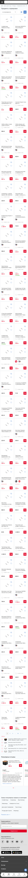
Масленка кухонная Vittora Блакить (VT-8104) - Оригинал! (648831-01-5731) (6, 431)
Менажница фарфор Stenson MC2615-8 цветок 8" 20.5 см (20, 241)
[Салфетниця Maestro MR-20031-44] (7, 519)
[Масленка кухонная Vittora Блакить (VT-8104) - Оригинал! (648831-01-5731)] (7, 424)
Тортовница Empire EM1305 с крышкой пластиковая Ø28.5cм (6, 289)
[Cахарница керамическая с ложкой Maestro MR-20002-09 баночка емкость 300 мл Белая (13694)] (21, 351)
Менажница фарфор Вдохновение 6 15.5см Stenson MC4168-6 (21, 267)
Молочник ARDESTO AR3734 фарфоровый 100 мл (20, 77)
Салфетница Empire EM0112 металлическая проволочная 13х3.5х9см (20, 718)
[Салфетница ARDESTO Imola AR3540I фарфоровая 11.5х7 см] (21, 45)
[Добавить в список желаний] (11, 20)
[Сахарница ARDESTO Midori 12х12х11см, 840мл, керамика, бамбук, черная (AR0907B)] (21, 471)
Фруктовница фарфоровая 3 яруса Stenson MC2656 (20, 314)
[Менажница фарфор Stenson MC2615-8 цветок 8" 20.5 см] (21, 235)
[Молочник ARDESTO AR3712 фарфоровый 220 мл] (7, 45)
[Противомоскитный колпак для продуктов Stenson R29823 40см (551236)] (7, 471)
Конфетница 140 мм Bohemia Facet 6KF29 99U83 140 (20, 289)
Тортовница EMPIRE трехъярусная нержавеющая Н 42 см (20, 592)
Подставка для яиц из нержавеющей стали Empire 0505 (6, 102)
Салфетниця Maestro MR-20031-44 (6, 525)
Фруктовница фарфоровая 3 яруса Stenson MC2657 (6, 267)
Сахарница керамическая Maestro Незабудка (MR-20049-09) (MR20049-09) (7, 642)
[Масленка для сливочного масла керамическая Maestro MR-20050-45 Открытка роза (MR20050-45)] (7, 661)
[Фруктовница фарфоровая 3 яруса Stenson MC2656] (21, 307)
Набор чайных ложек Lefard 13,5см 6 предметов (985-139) (6, 125)
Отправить (5, 2)
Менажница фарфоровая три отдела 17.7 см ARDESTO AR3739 (6, 456)
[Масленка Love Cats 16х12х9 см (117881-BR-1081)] (7, 585)
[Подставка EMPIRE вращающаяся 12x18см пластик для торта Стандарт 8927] (21, 402)
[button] (21, 12)
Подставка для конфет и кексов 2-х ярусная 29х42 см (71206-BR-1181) (20, 525)
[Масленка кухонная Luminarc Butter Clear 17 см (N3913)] (7, 165)
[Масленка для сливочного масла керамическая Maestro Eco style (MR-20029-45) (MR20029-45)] (21, 140)
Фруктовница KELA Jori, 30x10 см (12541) (17, 748)
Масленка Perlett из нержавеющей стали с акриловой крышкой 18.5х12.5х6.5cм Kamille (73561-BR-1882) (7, 617)
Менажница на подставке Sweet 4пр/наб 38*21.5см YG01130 (20, 693)
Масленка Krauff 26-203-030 (14, 742)
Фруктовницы (21, 800)
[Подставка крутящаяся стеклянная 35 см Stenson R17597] (7, 711)
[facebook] (2, 841)
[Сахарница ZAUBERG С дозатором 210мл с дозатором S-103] (21, 377)
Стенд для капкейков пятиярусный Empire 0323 (6, 314)
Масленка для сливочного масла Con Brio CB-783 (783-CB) (6, 241)
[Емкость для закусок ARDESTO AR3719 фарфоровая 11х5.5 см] (7, 71)
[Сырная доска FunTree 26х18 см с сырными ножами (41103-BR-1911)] (21, 541)
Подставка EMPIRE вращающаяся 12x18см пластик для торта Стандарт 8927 (20, 409)
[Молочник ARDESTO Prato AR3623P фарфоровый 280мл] (21, 20)
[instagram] (7, 841)
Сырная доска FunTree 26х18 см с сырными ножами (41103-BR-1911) (20, 547)
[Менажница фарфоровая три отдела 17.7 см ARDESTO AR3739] (7, 449)
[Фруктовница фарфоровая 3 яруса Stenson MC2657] (7, 260)
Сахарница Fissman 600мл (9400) (20, 667)
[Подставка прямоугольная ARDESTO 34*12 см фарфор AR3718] (21, 449)
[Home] (2, 6)
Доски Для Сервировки (7, 807)
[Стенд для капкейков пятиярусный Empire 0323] (7, 307)
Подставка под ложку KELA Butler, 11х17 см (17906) (17, 745)
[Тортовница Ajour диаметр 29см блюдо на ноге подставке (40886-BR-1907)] (7, 541)
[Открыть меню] (2, 2)
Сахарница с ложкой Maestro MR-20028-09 (6, 194)
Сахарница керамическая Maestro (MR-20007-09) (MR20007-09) (21, 642)
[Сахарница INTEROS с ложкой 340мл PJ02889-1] (7, 402)
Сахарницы (13, 800)
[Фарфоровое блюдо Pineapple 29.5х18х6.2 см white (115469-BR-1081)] (21, 497)
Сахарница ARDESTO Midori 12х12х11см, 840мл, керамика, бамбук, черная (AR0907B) (20, 478)
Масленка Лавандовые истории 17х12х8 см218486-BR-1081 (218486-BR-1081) (6, 503)
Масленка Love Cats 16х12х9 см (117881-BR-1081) (6, 592)
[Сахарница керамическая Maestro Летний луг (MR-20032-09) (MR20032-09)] (21, 610)
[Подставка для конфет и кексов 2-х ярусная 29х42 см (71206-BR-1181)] (21, 519)
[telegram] (12, 841)
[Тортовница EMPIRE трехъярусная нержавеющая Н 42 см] (21, 585)
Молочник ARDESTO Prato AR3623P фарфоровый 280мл (20, 27)
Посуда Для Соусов (7, 810)
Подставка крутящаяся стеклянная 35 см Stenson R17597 (5, 718)
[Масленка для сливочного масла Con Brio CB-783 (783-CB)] (7, 235)
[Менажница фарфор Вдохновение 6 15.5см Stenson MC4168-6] (21, 260)
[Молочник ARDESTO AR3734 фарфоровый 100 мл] (21, 71)
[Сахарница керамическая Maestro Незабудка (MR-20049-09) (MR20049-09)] (7, 635)
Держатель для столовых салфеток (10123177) (20, 336)
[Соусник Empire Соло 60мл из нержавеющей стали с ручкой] (21, 96)
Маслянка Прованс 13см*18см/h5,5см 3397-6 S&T (20, 431)
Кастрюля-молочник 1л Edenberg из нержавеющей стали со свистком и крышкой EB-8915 (20, 172)
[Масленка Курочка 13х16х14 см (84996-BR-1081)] (21, 563)
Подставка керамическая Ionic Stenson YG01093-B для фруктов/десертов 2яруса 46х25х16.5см (7, 693)
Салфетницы (5, 800)
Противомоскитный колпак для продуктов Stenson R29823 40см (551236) (6, 478)
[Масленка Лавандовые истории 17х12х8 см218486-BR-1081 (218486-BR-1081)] (7, 497)
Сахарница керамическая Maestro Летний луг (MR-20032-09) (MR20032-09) (21, 617)
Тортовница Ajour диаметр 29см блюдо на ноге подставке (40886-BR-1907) (6, 547)
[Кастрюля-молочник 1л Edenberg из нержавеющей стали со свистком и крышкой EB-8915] (21, 165)
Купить (11, 36)
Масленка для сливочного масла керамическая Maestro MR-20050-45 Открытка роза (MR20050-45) (7, 667)
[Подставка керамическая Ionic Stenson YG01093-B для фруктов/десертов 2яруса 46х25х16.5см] (7, 686)
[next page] (20, 733)
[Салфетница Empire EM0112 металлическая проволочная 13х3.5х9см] (21, 711)
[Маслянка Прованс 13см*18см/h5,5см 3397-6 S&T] (21, 424)
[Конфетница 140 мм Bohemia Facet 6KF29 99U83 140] (21, 282)
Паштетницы (18, 807)
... (15, 733)
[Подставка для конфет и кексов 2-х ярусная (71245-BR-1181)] (21, 187)
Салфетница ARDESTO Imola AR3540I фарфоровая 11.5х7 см (20, 52)
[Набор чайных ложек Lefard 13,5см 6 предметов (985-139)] (7, 118)
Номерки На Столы (14, 803)
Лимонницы (5, 803)
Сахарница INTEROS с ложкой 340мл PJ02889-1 (6, 409)
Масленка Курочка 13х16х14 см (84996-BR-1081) (20, 570)
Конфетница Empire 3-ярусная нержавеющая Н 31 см (7, 216)
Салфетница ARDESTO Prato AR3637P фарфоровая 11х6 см (6, 27)
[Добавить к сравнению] (11, 17)
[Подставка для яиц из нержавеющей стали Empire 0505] (7, 96)
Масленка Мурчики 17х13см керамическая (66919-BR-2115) (6, 570)
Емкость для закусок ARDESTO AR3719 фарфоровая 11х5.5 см (6, 77)
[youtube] (17, 841)
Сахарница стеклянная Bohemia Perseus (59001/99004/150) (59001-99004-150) (20, 216)
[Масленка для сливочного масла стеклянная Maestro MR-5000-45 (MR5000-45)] (7, 377)
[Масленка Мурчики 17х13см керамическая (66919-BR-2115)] (7, 563)
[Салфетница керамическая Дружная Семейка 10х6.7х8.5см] (7, 329)
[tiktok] (21, 841)
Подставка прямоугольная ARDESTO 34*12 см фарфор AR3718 (20, 456)
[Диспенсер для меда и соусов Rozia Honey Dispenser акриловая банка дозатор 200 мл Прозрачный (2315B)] (7, 140)
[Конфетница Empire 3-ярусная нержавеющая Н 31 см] (7, 209)
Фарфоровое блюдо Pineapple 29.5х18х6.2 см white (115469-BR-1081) (20, 503)
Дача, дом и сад (7, 5)
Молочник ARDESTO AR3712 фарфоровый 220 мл (6, 52)
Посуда (14, 5)
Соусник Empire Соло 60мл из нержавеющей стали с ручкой (21, 102)
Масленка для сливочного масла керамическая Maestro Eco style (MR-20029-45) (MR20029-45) (21, 147)
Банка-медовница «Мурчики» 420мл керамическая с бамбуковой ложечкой (6, 358)
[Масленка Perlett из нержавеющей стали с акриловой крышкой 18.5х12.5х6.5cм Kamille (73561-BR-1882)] (7, 610)
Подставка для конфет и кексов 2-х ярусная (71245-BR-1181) (20, 194)
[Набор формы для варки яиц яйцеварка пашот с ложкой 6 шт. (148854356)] (21, 118)
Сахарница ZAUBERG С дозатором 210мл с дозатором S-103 (20, 383)
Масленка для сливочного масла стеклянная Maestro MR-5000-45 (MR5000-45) (7, 383)
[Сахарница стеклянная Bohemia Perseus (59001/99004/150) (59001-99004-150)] (21, 209)
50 (18, 733)
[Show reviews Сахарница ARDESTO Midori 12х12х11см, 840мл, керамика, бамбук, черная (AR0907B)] (5, 763)
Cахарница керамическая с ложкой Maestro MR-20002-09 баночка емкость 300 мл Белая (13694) (21, 358)
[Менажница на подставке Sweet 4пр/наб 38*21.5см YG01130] (21, 686)
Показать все (5, 814)
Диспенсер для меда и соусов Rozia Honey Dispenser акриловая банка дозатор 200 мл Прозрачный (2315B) (6, 147)
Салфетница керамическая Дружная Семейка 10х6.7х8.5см (6, 336)
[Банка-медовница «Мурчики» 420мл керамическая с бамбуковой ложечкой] (7, 351)
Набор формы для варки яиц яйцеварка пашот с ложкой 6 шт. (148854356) (20, 125)
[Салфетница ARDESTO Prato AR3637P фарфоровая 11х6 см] (7, 20)
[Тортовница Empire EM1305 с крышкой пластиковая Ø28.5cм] (7, 282)
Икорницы (16, 810)
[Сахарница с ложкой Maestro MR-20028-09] (7, 187)
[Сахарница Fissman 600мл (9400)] (21, 661)
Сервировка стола (21, 5)
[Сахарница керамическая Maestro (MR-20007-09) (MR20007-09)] (21, 635)
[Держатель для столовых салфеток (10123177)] (21, 329)
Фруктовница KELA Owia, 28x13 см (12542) (16, 751)
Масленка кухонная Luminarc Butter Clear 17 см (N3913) (6, 172)
